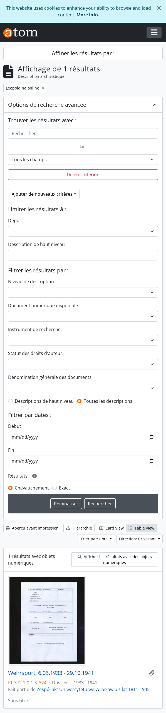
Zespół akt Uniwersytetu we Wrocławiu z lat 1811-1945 (93, 689)
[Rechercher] (83, 133)
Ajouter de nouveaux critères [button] (42, 194)
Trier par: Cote (95, 538)
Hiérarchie (79, 528)
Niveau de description (31, 282)
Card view (111, 528)
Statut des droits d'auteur (35, 353)
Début (14, 426)
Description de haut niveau (36, 244)
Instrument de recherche (34, 329)
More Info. (87, 15)
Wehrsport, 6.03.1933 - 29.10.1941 (51, 673)
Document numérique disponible (43, 305)
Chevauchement (32, 488)
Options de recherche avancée (47, 104)
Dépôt (14, 220)
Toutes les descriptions (108, 401)
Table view (141, 528)
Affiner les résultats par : (83, 53)
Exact (64, 488)
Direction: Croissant (138, 538)
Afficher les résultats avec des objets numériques (115, 559)
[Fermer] (159, 8)
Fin (11, 450)
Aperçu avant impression (32, 528)
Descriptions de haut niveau (44, 401)
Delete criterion (83, 175)
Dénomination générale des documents (49, 377)
